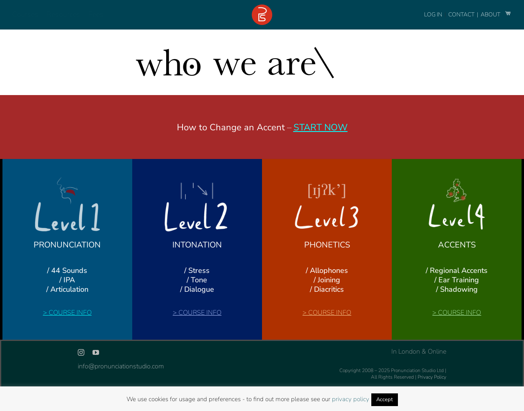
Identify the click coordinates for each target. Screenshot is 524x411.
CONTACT (462, 14)
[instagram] (81, 352)
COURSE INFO (70, 312)
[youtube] (96, 352)
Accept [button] (384, 399)
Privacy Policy (432, 377)
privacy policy (350, 399)
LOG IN (433, 14)
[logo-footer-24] (262, 7)
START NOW (321, 127)
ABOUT (491, 14)
